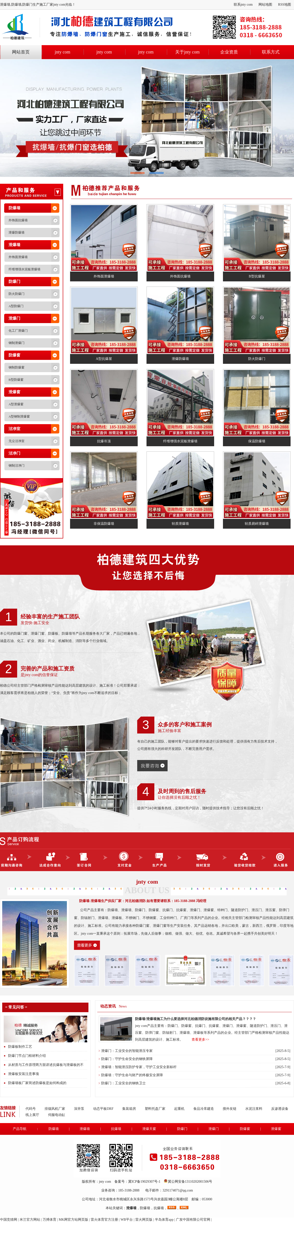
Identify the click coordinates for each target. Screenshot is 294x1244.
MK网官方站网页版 (73, 1219)
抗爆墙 (116, 1129)
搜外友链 (229, 1109)
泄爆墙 (14, 245)
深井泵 (79, 1109)
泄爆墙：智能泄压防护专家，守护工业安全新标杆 (139, 1067)
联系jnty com (243, 4)
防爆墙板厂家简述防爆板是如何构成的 (37, 1083)
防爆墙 (14, 208)
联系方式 (271, 52)
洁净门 (14, 453)
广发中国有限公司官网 (193, 1219)
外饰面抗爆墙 (18, 220)
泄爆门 (14, 318)
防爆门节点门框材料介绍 (27, 1056)
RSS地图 (284, 4)
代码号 (30, 1109)
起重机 (179, 1109)
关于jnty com (187, 52)
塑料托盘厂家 (155, 1109)
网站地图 (265, 4)
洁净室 (14, 429)
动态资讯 (108, 1006)
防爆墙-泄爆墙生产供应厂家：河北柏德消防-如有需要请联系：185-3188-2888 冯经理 (142, 901)
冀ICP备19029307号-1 (144, 1181)
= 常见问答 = (16, 1007)
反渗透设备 (279, 1109)
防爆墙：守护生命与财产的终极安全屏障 (132, 1075)
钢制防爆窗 (16, 367)
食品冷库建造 (203, 1109)
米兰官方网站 (30, 1219)
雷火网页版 (143, 1219)
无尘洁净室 (16, 441)
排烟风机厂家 (55, 1109)
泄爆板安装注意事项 (23, 1074)
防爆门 (14, 281)
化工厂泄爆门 (18, 330)
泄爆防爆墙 (16, 232)
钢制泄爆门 (16, 343)
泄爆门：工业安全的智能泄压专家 (127, 1051)
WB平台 (127, 1219)
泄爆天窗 (149, 1129)
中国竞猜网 (8, 1219)
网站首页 (21, 52)
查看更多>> (200, 1039)
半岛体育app (164, 1219)
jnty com (62, 52)
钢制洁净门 (16, 465)
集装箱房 (129, 1109)
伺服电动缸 (56, 1115)
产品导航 (19, 1129)
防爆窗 (14, 355)
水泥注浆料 (253, 1109)
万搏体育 (49, 1219)
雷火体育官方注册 (104, 1219)
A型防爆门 (16, 306)
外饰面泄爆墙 (18, 257)
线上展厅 (32, 1115)
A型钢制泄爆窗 (19, 416)
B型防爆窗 (16, 379)
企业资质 (229, 52)
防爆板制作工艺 (20, 1046)
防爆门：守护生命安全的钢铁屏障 (127, 1059)
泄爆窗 (14, 392)
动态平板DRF (103, 1109)
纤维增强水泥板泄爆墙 (24, 269)
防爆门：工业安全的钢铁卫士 (123, 1083)
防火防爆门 (16, 294)
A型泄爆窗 (16, 404)
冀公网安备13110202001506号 (190, 1181)
